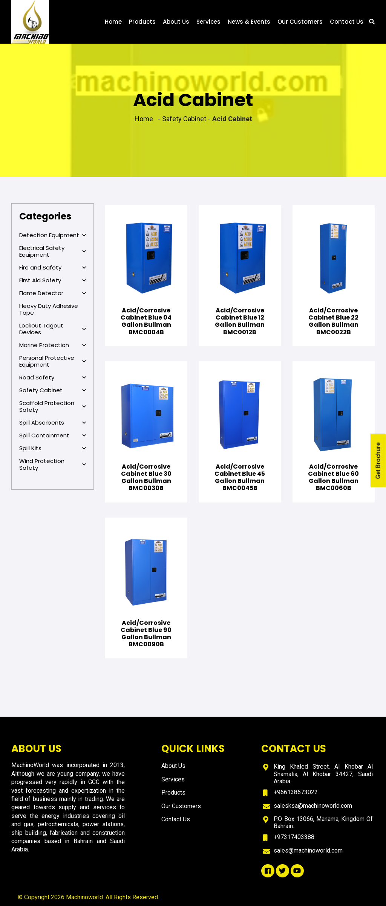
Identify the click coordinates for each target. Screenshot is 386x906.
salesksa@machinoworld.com (313, 805)
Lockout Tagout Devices (52, 329)
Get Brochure (378, 460)
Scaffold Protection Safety (52, 406)
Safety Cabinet (52, 390)
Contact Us (346, 22)
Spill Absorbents (52, 422)
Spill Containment (52, 435)
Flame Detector (52, 293)
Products (142, 22)
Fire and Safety (52, 267)
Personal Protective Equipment (52, 361)
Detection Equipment (52, 235)
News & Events (249, 22)
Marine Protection (52, 345)
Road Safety (52, 377)
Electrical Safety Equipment (52, 251)
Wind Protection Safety (52, 464)
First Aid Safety (52, 280)
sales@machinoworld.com (308, 850)
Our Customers (300, 22)
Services (208, 22)
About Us (176, 22)
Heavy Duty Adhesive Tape (48, 309)
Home (113, 22)
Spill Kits (52, 448)
